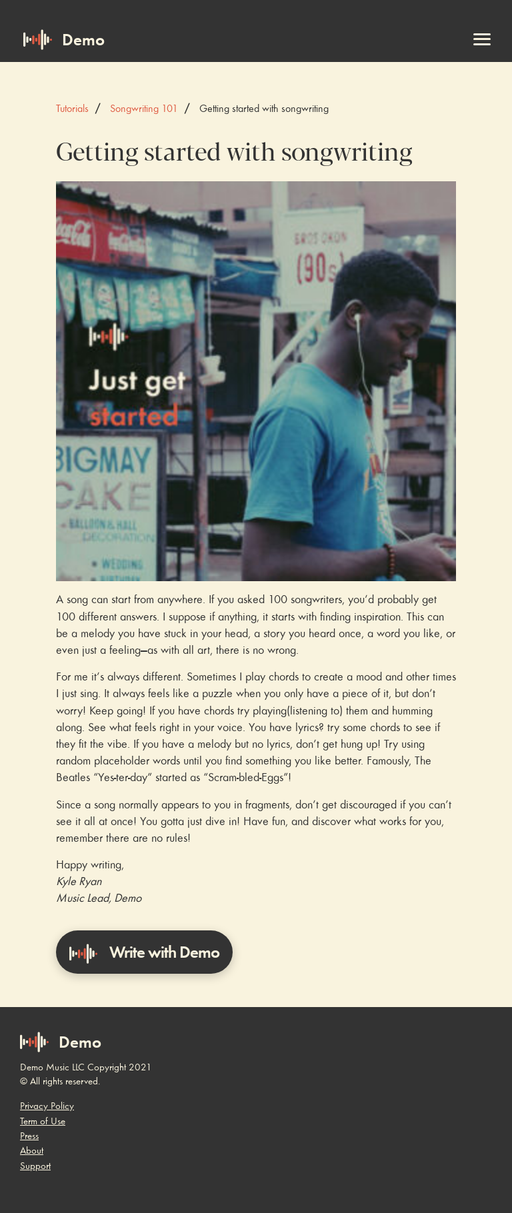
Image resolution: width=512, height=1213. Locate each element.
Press (29, 1136)
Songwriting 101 (144, 109)
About (31, 1150)
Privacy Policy (47, 1106)
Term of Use (42, 1121)
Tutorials (72, 109)
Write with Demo (144, 953)
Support (35, 1166)
